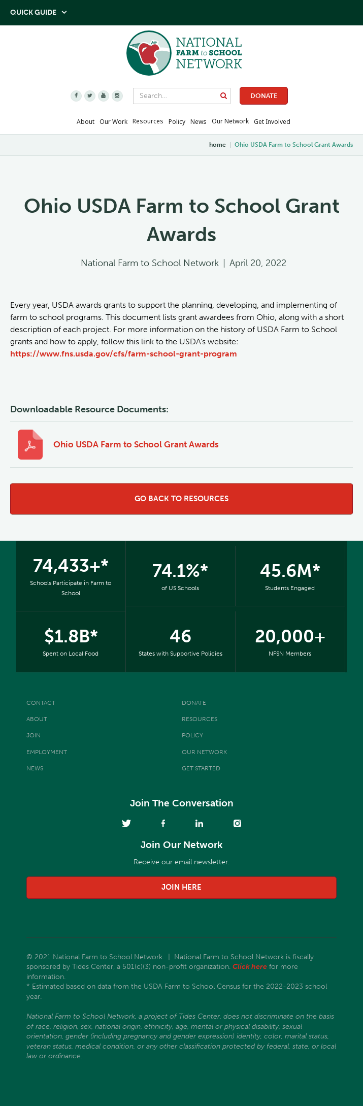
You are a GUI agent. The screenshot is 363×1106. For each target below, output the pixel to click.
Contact (40, 702)
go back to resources (181, 498)
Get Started (201, 768)
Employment (46, 752)
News (34, 768)
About (36, 719)
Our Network (230, 121)
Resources (148, 121)
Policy (192, 735)
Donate (263, 96)
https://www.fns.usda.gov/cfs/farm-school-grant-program (123, 354)
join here (181, 887)
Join (33, 735)
